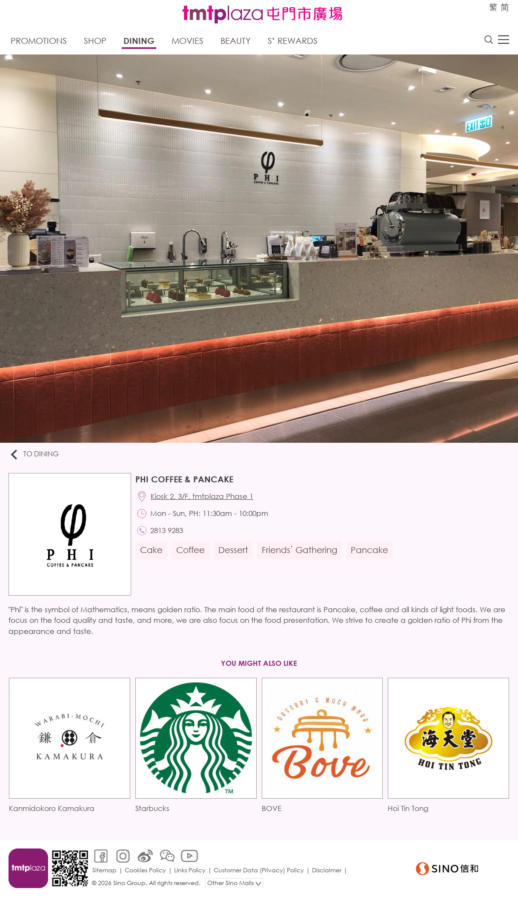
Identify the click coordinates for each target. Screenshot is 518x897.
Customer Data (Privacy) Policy (259, 870)
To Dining (34, 454)
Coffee (190, 550)
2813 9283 (166, 530)
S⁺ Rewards (293, 41)
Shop (95, 41)
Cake (151, 550)
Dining (139, 41)
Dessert (233, 550)
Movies (187, 41)
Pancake (369, 550)
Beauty (235, 41)
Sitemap (104, 870)
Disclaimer (326, 870)
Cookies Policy (145, 870)
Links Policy (190, 870)
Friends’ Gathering (299, 550)
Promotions (39, 41)
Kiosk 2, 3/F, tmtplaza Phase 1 (202, 496)
